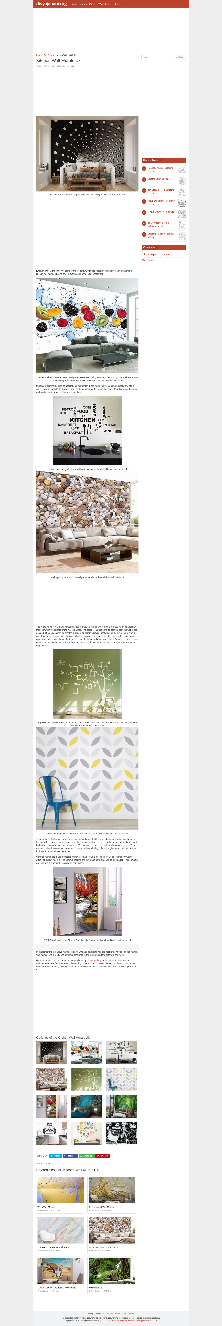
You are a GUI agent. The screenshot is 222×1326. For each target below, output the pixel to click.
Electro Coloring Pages (159, 179)
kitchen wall (46, 1163)
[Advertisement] (111, 31)
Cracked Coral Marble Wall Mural (53, 1247)
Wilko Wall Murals (46, 1207)
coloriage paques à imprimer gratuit (126, 1321)
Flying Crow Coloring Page (161, 211)
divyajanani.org (51, 3)
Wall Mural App (96, 1287)
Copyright (109, 1314)
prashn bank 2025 (149, 1321)
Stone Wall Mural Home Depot (103, 1247)
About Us (131, 1314)
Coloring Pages (87, 3)
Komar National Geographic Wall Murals (56, 1287)
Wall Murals (104, 3)
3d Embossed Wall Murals (101, 1207)
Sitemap (89, 1314)
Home (74, 3)
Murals (117, 3)
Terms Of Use (120, 1314)
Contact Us (99, 1314)
